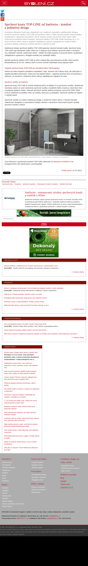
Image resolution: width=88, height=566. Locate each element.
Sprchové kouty (7, 184)
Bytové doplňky (7, 501)
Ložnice (4, 493)
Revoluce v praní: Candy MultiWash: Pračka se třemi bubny (24, 302)
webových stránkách (61, 162)
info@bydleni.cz (54, 516)
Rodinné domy (7, 462)
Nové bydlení (36, 471)
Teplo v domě (65, 471)
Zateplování (6, 470)
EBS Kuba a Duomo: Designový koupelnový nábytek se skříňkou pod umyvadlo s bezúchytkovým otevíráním (40, 334)
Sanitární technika (66, 184)
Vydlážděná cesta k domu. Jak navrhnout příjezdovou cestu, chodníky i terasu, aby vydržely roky (21, 365)
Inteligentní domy (37, 480)
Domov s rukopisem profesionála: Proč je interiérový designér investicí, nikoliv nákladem (33, 288)
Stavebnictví (6, 459)
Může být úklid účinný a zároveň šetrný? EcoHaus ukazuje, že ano (26, 305)
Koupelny (17, 184)
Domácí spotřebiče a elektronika (13, 504)
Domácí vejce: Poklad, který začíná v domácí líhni (21, 352)
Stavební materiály (8, 467)
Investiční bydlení (37, 462)
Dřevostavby (6, 465)
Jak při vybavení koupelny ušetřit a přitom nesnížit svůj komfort (25, 330)
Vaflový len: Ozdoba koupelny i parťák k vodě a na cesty (23, 294)
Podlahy (5, 473)
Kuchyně (5, 488)
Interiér (4, 485)
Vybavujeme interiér (67, 465)
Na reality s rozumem (39, 477)
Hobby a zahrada (37, 484)
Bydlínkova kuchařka (68, 475)
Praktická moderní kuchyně (70, 468)
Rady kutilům (36, 492)
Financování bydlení (38, 459)
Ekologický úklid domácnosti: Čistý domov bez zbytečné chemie (25, 298)
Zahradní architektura (39, 489)
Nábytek (5, 498)
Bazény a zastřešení (38, 487)
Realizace (5, 481)
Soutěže (63, 481)
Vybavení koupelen (29, 184)
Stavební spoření (37, 467)
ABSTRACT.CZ (66, 488)
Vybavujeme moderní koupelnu (47, 184)
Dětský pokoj (6, 496)
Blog (62, 478)
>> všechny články (77, 272)
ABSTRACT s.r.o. (23, 518)
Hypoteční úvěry (37, 465)
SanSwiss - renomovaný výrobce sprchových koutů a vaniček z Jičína (53, 194)
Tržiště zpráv (66, 170)
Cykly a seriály (66, 462)
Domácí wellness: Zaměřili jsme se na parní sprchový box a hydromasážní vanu (31, 266)
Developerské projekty (39, 474)
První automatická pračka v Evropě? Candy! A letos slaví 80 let (25, 324)
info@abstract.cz (52, 518)
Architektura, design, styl (69, 459)
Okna (4, 478)
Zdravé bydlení (7, 506)
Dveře (4, 475)
